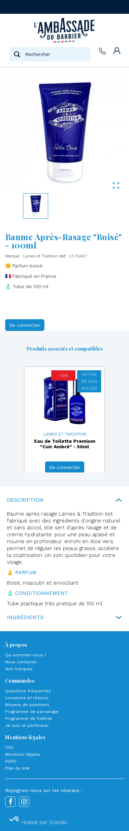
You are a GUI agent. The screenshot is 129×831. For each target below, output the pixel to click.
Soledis (58, 822)
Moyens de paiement (27, 704)
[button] (14, 819)
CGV (9, 747)
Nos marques (19, 668)
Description (25, 500)
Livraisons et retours (27, 697)
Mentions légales (23, 754)
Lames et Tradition (40, 256)
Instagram (24, 801)
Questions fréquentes (28, 690)
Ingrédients (25, 617)
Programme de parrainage (31, 711)
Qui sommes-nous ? (25, 655)
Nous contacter (21, 661)
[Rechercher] (50, 54)
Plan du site (17, 768)
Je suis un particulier (27, 725)
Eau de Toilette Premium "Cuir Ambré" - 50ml (64, 443)
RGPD (11, 761)
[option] (64, 422)
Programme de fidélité (28, 718)
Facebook (10, 801)
